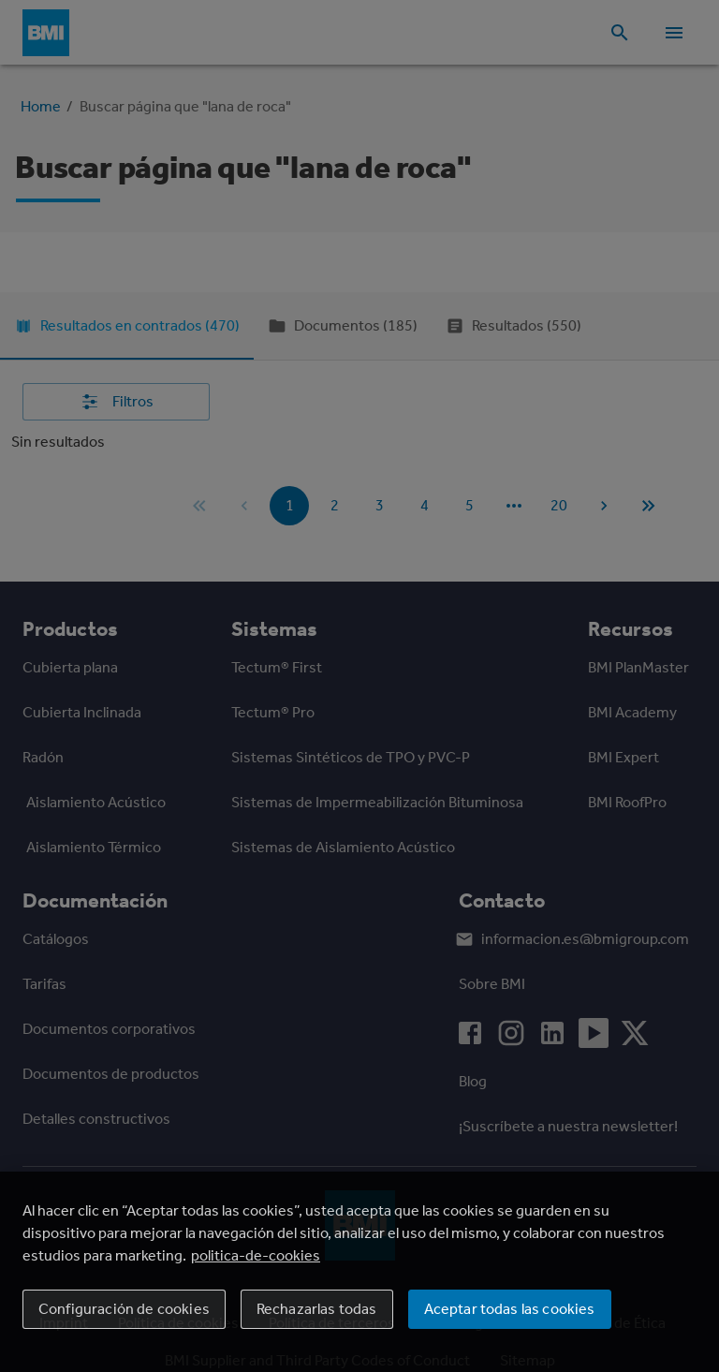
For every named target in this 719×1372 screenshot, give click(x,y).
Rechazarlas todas (317, 1309)
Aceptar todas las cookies (509, 1309)
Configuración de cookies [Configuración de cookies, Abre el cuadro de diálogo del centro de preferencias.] (124, 1309)
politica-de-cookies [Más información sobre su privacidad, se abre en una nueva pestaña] (255, 1255)
